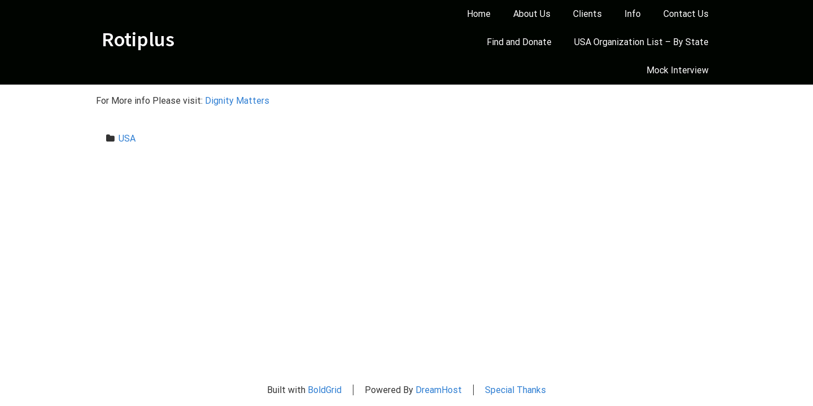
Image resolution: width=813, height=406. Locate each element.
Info (632, 13)
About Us (531, 13)
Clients (587, 13)
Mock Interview (677, 70)
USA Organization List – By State (641, 42)
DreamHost (439, 390)
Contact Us (686, 13)
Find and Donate (519, 42)
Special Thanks (515, 390)
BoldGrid (325, 390)
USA (127, 138)
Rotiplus (138, 39)
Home (479, 13)
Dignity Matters (238, 100)
